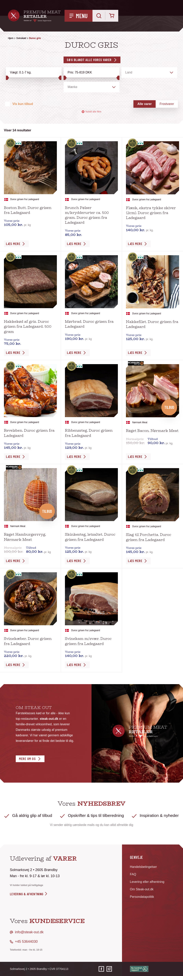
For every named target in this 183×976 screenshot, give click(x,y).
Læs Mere (13, 243)
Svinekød (21, 38)
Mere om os (27, 758)
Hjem (10, 38)
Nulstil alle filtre (91, 111)
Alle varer (144, 104)
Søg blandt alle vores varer (89, 60)
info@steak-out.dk (29, 932)
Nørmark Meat (139, 422)
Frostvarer (167, 104)
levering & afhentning (29, 894)
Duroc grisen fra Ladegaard (24, 199)
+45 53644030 (26, 942)
